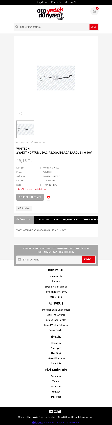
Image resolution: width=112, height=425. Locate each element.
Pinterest (56, 396)
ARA (93, 26)
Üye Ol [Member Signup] (70, 2)
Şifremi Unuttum (56, 358)
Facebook (56, 376)
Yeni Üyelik (56, 348)
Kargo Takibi (56, 297)
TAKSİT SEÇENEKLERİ (66, 219)
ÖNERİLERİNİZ (90, 219)
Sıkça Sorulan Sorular (56, 286)
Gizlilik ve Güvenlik (56, 315)
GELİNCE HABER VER (30, 197)
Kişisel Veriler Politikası (56, 325)
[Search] (56, 27)
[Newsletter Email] (56, 260)
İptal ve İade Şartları (56, 320)
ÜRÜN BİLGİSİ (23, 219)
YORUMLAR (42, 219)
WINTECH (23, 148)
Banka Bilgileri (56, 330)
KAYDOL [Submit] (88, 259)
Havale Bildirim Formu (56, 291)
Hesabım (56, 343)
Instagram (56, 386)
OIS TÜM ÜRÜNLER (51, 168)
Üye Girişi (56, 353)
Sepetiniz (56, 363)
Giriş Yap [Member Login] (56, 2)
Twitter (56, 381)
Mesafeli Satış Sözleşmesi (56, 309)
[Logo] (50, 13)
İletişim (56, 281)
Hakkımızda (56, 276)
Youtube (56, 391)
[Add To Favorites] (48, 197)
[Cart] (94, 11)
